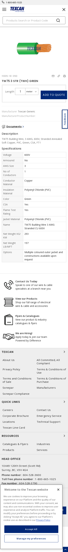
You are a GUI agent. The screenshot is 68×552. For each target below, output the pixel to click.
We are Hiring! (23, 333)
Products (8, 450)
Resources (34, 436)
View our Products (26, 298)
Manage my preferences (31, 538)
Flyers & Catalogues (27, 316)
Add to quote (54, 95)
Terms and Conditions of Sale (17, 380)
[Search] (34, 20)
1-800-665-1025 (14, 2)
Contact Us (44, 410)
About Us (9, 360)
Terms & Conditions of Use (51, 371)
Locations (9, 421)
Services (42, 450)
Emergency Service (49, 416)
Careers (8, 410)
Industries (43, 444)
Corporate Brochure (16, 416)
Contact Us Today (26, 281)
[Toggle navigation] (4, 9)
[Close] (58, 489)
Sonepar (8, 387)
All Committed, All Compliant (48, 361)
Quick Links (34, 402)
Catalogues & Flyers (15, 444)
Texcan (34, 352)
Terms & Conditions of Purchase (51, 380)
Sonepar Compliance (16, 393)
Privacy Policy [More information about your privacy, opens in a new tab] (43, 520)
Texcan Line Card (14, 427)
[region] (31, 516)
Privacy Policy (11, 369)
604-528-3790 (28, 483)
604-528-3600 (32, 475)
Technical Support (48, 421)
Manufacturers (46, 387)
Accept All (31, 529)
